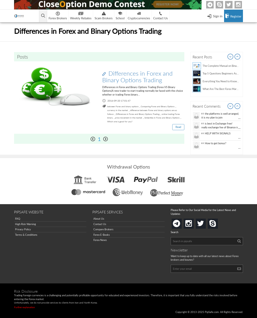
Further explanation (24, 307)
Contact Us (99, 224)
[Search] (239, 241)
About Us (98, 218)
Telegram (213, 5)
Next (237, 57)
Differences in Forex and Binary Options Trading (137, 76)
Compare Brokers (103, 229)
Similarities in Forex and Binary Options (161, 117)
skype (217, 222)
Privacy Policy (23, 229)
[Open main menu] (43, 16)
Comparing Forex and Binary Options (157, 106)
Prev (230, 57)
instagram (193, 222)
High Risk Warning (25, 224)
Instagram (241, 4)
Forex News (100, 240)
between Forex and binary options (123, 106)
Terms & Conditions (26, 234)
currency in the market (117, 110)
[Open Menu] (215, 16)
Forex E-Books (101, 234)
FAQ (17, 218)
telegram (181, 223)
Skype (222, 4)
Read (178, 127)
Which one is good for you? (119, 121)
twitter (232, 4)
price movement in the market (128, 117)
